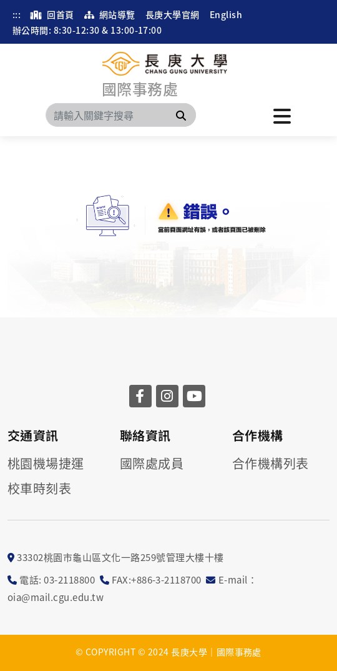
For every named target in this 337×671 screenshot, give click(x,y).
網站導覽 (109, 14)
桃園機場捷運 (45, 463)
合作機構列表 (270, 463)
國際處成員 (151, 463)
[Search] (121, 115)
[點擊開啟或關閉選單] (282, 115)
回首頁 (52, 14)
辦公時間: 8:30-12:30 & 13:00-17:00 (87, 30)
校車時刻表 (39, 488)
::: (16, 14)
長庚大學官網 (172, 14)
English (226, 14)
